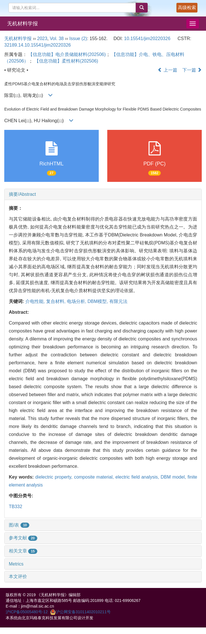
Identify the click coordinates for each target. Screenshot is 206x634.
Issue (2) (78, 38)
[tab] (103, 194)
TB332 (15, 506)
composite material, (94, 477)
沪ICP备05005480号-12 (27, 612)
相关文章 (23, 550)
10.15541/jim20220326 (147, 38)
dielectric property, (54, 477)
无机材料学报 (22, 23)
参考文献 (23, 537)
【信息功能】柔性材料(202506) (66, 61)
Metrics (16, 564)
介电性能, (35, 301)
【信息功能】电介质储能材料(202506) (67, 54)
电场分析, (77, 301)
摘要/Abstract (22, 194)
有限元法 (118, 301)
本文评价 (18, 576)
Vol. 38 (57, 38)
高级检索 (187, 7)
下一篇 (192, 70)
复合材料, (56, 301)
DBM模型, (98, 301)
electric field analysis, (138, 477)
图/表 (19, 525)
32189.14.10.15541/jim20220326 (37, 45)
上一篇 (167, 70)
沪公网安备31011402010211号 (80, 612)
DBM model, (174, 477)
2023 (42, 38)
